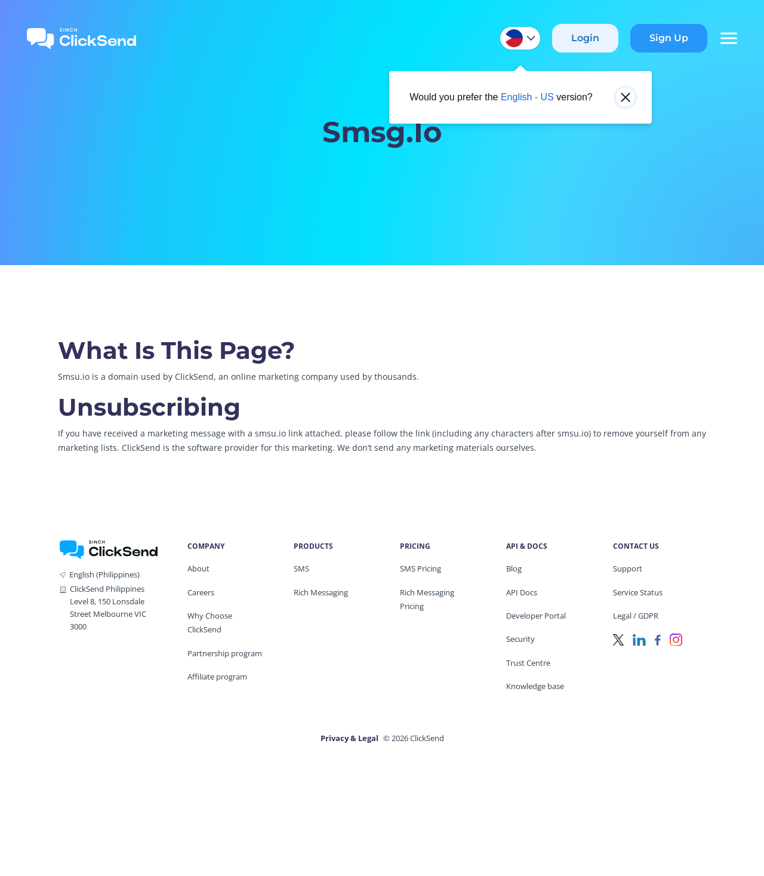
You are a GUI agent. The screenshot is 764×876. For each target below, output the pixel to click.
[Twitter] (618, 638)
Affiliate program (217, 676)
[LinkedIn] (639, 638)
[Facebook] (658, 638)
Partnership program (224, 653)
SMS (301, 568)
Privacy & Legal (349, 738)
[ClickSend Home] (109, 548)
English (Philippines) (104, 574)
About (198, 568)
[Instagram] (676, 638)
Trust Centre (528, 662)
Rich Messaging (321, 592)
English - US (527, 97)
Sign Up (668, 38)
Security (520, 639)
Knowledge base (535, 686)
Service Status (638, 592)
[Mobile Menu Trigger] (728, 38)
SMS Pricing (420, 568)
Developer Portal (536, 615)
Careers (200, 592)
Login (585, 38)
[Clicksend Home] (81, 38)
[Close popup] (625, 97)
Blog (514, 568)
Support (627, 568)
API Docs (521, 592)
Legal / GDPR (635, 615)
